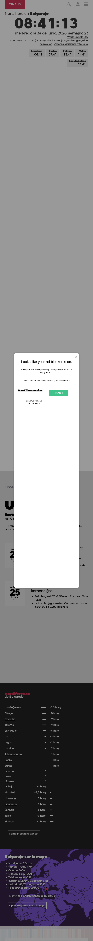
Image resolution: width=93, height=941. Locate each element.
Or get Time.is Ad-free (30, 390)
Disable (59, 393)
